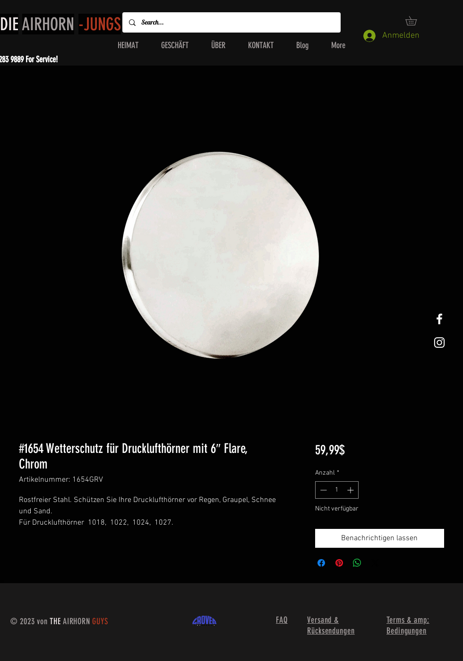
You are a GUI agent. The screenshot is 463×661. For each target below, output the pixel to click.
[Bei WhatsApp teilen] (357, 563)
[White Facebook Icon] (439, 319)
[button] (415, 20)
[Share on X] (375, 563)
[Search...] (231, 22)
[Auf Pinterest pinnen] (339, 563)
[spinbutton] (336, 490)
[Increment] (351, 490)
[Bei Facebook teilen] (321, 563)
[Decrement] (322, 490)
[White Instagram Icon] (439, 342)
